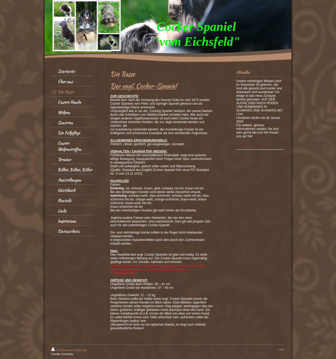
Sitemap (81, 350)
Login (281, 349)
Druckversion (62, 350)
